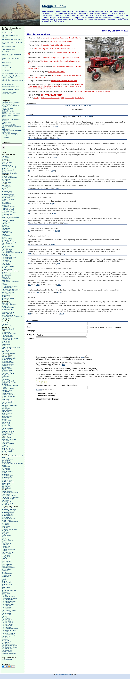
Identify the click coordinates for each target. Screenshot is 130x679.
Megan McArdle (7, 294)
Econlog (4, 284)
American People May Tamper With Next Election (61, 57)
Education (4, 107)
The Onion (5, 324)
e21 (3, 283)
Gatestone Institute (7, 552)
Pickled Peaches (6, 62)
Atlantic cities (6, 197)
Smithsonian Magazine (9, 590)
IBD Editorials (6, 555)
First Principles (6, 543)
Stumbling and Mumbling (9, 173)
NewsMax (5, 570)
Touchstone (5, 453)
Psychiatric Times (7, 503)
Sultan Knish (6, 425)
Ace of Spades (6, 356)
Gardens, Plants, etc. (8, 111)
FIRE (3, 310)
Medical (4, 116)
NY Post (4, 572)
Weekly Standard (7, 651)
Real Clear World (7, 584)
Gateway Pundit (7, 390)
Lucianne (4, 558)
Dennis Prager (6, 537)
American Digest (7, 191)
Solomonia (5, 159)
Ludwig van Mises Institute (10, 291)
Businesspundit (6, 275)
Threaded (88, 116)
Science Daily (6, 486)
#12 (29, 264)
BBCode (39, 390)
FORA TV (5, 544)
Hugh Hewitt (5, 399)
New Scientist (6, 479)
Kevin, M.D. (5, 350)
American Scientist (7, 459)
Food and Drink (6, 109)
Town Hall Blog (6, 641)
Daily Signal (5, 532)
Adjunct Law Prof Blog (8, 333)
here (82, 357)
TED (3, 245)
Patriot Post (5, 576)
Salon (3, 589)
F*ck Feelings (6, 494)
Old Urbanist (6, 231)
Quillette (4, 234)
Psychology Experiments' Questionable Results (9, 92)
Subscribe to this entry (46, 396)
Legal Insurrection (7, 336)
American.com (6, 517)
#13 (29, 285)
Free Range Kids (7, 211)
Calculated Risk (6, 278)
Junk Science (6, 466)
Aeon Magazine (6, 187)
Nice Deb (4, 414)
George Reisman (7, 393)
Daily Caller (5, 531)
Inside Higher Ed (7, 313)
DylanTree (5, 180)
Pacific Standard (7, 573)
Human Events (6, 554)
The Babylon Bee (7, 249)
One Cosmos (6, 500)
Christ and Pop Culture (9, 439)
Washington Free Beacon (10, 645)
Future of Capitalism (8, 388)
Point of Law (6, 343)
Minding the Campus (8, 315)
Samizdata (5, 168)
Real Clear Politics (7, 583)
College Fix (5, 306)
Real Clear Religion (8, 448)
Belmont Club (6, 367)
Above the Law (6, 332)
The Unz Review (7, 627)
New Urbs (5, 229)
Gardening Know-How (8, 213)
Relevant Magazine (8, 451)
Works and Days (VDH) (9, 653)
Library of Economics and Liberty (12, 289)
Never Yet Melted (7, 413)
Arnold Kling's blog (7, 365)
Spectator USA (6, 240)
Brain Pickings (6, 203)
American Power (7, 361)
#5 (29, 188)
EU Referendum (7, 165)
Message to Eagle (7, 471)
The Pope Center (7, 318)
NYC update (5, 51)
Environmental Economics (10, 286)
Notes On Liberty (7, 416)
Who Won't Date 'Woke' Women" (61, 41)
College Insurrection (8, 307)
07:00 (62, 98)
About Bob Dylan (7, 176)
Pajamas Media (6, 575)
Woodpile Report (7, 269)
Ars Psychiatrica (7, 491)
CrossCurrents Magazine (9, 529)
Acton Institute (6, 437)
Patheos (4, 445)
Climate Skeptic (6, 462)
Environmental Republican (10, 385)
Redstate (4, 419)
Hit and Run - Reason (8, 396)
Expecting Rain (6, 182)
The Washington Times (9, 630)
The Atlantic (5, 248)
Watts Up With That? (8, 266)
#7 (29, 213)
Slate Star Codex (7, 505)
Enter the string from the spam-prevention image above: (57, 385)
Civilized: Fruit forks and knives (10, 87)
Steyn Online (6, 593)
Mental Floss (6, 228)
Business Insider (7, 274)
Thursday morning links (38, 34)
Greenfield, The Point (8, 394)
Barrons (4, 272)
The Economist (6, 606)
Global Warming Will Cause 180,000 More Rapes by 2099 (54, 49)
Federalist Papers (7, 540)
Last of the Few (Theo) (9, 167)
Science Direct (6, 488)
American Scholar (7, 193)
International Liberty (8, 335)
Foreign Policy (6, 546)
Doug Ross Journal (8, 381)
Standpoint (5, 592)
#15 (29, 314)
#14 (29, 292)
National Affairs (6, 561)
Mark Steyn (5, 407)
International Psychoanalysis (10, 497)
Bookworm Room (7, 370)
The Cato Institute (7, 599)
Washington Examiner (8, 644)
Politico (4, 578)
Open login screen (7, 659)
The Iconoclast (6, 427)
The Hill (4, 616)
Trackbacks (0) (79, 98)
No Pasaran (5, 158)
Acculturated (6, 185)
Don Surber (5, 379)
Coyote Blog (5, 205)
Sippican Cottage (7, 239)
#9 (29, 231)
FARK (3, 321)
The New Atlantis (7, 619)
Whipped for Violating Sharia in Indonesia (55, 45)
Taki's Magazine (7, 243)
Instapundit (5, 219)
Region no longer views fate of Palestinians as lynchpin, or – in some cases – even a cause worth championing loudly (55, 86)
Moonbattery (6, 408)
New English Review (8, 567)
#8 (29, 223)
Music (3, 118)
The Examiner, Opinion (9, 610)
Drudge (4, 538)
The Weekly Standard (8, 633)
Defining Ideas (6, 535)
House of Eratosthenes (9, 216)
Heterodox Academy (8, 312)
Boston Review (6, 520)
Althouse (4, 190)
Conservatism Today (8, 373)
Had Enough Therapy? (9, 495)
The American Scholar (8, 596)
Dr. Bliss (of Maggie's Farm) (10, 492)
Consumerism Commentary (10, 281)
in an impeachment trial (56, 72)
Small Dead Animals (8, 170)
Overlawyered (6, 341)
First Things (5, 440)
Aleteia (4, 188)
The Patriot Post (7, 625)
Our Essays (5, 121)
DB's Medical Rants (8, 349)
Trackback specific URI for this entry (77, 105)
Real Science (6, 483)
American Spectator (8, 194)
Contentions (5, 528)
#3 (29, 157)
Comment (30, 338)
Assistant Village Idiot (8, 196)
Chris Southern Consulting (63, 674)
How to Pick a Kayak (7, 84)
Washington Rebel (7, 433)
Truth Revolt (5, 642)
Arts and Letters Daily (8, 518)
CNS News (5, 524)
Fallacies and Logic (7, 108)
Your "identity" (6, 70)
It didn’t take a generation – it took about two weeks (92, 91)
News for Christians (8, 443)
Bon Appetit (5, 202)
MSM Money (6, 295)
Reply (55, 126)
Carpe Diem (5, 280)
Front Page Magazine (8, 549)
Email (29, 327)
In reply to (30, 334)
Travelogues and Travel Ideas (10, 135)
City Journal (5, 523)
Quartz (4, 580)
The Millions (5, 260)
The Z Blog (5, 263)
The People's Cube (8, 326)
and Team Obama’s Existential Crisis (64, 81)
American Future (7, 359)
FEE (3, 541)
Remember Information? (47, 393)
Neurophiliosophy (7, 476)
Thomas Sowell (6, 636)
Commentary (6, 526)
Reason (4, 586)
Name (29, 323)
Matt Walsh (5, 226)
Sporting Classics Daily (9, 242)
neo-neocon (5, 411)
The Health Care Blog (8, 353)
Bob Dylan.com (6, 179)
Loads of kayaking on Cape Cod (11, 89)
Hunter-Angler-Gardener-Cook (11, 217)
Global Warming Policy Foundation (12, 463)
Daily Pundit (5, 375)
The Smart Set (6, 261)
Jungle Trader (6, 222)
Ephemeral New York (8, 206)
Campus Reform (7, 303)
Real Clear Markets (8, 297)
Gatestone (5, 550)
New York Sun (6, 569)
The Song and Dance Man (9, 133)
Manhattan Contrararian (9, 405)
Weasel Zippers (6, 434)
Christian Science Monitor (10, 521)
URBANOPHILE (7, 265)
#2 (29, 138)
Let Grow (4, 223)
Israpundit (5, 156)
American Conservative (9, 358)
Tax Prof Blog (6, 344)
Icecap (4, 465)
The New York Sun (7, 624)
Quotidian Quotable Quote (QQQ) (11, 126)
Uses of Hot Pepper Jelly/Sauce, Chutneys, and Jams (11, 76)
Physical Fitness (6, 122)
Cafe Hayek (5, 277)
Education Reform (7, 309)
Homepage (31, 331)
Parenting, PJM (6, 502)
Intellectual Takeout (8, 220)
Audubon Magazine (8, 199)
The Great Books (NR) (9, 257)
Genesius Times (7, 214)
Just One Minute (7, 402)
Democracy (5, 376)
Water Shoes (5, 65)
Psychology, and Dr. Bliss (9, 125)
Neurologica (5, 474)
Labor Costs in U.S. (7, 68)
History (4, 112)
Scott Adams (6, 235)
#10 (29, 244)
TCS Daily (5, 595)
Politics (4, 123)
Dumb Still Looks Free (8, 382)
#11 (29, 254)
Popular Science (7, 480)
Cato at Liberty (6, 372)
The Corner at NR (7, 602)
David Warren (6, 164)
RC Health (5, 352)
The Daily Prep (6, 255)
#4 (29, 171)
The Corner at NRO (8, 604)
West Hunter (6, 268)
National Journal (7, 563)
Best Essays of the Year (8, 104)
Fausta (4, 387)
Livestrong (5, 225)
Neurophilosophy (7, 477)
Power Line (5, 417)
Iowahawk (5, 323)
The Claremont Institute (9, 601)
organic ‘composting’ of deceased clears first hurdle (62, 38)
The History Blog (7, 258)
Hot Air (4, 398)
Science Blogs (6, 485)
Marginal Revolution (8, 292)
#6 (29, 204)
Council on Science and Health (11, 347)
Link (37, 285)
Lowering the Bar (7, 339)
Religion (4, 128)
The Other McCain (7, 428)
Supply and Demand (8, 298)
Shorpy (4, 237)
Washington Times (7, 648)
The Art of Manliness (8, 246)
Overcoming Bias (7, 232)
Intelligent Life (6, 557)
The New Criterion (7, 621)
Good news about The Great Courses (12, 73)
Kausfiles (4, 404)
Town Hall (5, 638)
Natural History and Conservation (11, 119)
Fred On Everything (8, 209)
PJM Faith (5, 446)
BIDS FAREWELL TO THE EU (51, 95)
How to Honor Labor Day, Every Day (12, 39)
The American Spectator (9, 598)
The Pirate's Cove (7, 430)
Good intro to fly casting (8, 46)
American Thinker (7, 515)
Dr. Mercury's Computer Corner (10, 105)
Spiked (4, 171)
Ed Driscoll (5, 384)
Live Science (6, 468)
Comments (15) (69, 98)
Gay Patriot (5, 391)
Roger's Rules (6, 587)
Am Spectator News (8, 508)
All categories (5, 137)
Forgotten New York (8, 208)
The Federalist (6, 612)
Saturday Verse (6, 129)
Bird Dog (36, 98)
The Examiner (6, 609)
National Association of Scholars (12, 317)
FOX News (5, 547)
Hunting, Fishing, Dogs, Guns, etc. (11, 115)
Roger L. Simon (6, 420)
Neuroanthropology (8, 498)
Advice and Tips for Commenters (11, 102)
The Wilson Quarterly (8, 635)
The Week (5, 631)
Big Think (5, 200)
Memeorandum (6, 560)
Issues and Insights (8, 401)
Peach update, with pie (8, 49)
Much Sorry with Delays (8, 33)
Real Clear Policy (7, 581)
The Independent (7, 618)
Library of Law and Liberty (10, 338)
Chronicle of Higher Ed (9, 304)
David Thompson (7, 162)
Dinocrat (4, 378)
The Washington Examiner (10, 628)
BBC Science (6, 460)
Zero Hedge (5, 300)
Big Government (7, 369)
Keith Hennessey (7, 287)
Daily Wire (5, 534)
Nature (4, 472)
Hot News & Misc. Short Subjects (11, 114)
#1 (29, 126)
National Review (7, 410)
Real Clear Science (8, 482)
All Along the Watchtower (9, 177)
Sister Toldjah (6, 424)
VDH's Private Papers (8, 431)
